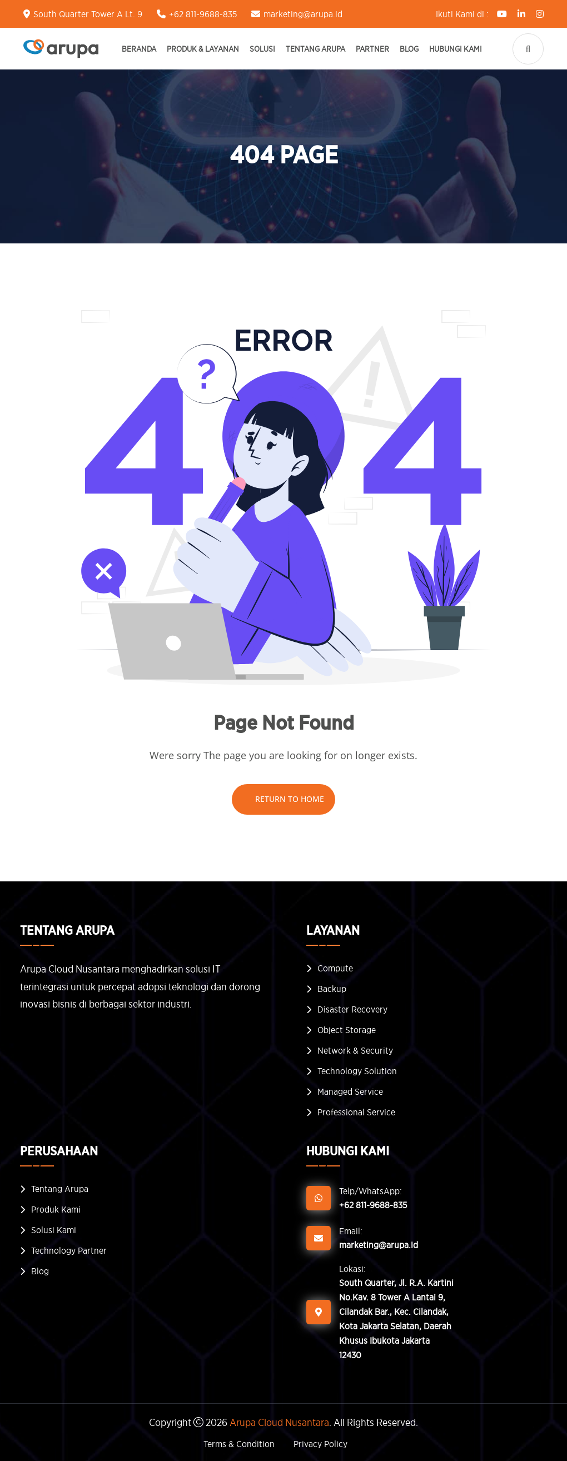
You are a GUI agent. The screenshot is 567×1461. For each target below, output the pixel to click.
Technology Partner (69, 1250)
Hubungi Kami (455, 48)
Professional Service (356, 1112)
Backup (331, 988)
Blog (409, 48)
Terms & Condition (239, 1443)
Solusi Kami (53, 1229)
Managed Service (350, 1091)
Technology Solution (357, 1070)
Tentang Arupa (315, 48)
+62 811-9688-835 (203, 13)
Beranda (139, 48)
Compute (335, 968)
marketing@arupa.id (302, 13)
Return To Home (283, 799)
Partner (372, 48)
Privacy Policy (320, 1443)
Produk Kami (56, 1209)
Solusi (262, 48)
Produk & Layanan (203, 48)
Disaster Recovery (352, 1009)
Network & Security (355, 1050)
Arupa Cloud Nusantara (279, 1422)
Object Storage (346, 1029)
